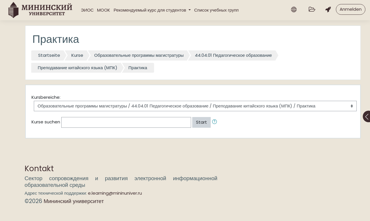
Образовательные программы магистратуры (139, 55)
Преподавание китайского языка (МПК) (77, 68)
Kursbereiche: (46, 97)
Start (201, 122)
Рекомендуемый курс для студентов (150, 10)
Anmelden (351, 9)
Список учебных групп (216, 10)
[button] (215, 122)
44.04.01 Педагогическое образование (233, 55)
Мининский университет (74, 201)
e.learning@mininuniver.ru (115, 193)
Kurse (77, 55)
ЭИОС (87, 10)
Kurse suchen (46, 122)
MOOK (103, 10)
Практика (137, 68)
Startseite (49, 55)
